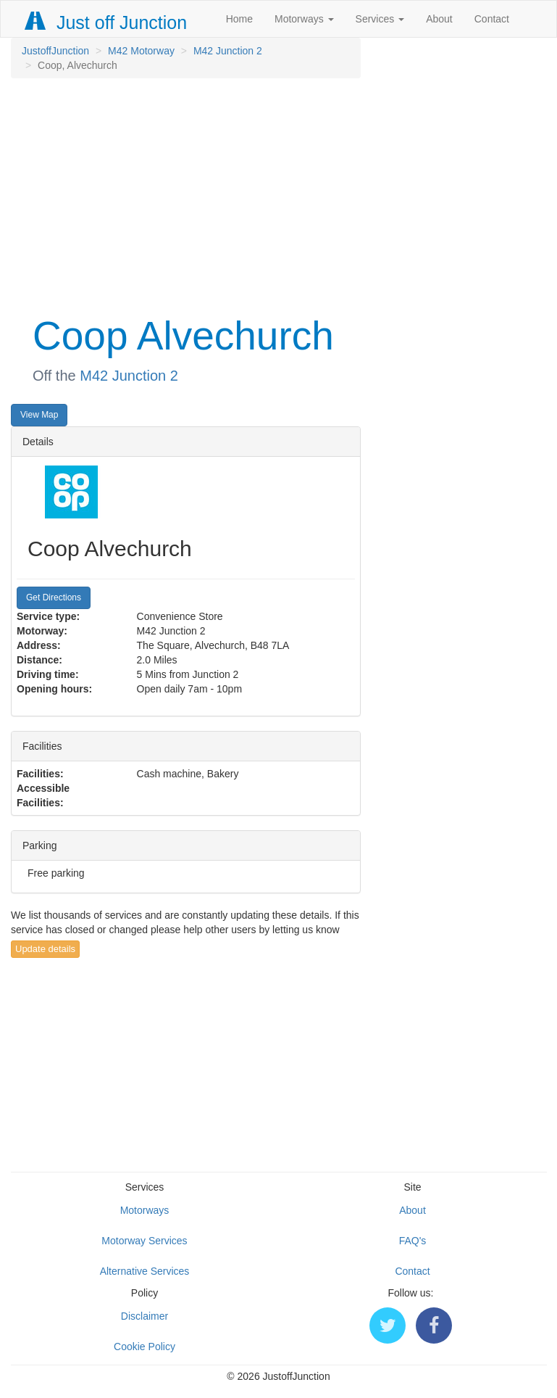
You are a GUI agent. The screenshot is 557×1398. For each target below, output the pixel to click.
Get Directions (53, 597)
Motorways (304, 19)
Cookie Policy (144, 1346)
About (439, 19)
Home (239, 19)
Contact (491, 19)
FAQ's (413, 1240)
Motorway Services (144, 1240)
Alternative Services (145, 1271)
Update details (45, 948)
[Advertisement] (185, 194)
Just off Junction (106, 22)
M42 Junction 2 (227, 51)
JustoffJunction (55, 51)
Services (380, 19)
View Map (39, 415)
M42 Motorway (141, 51)
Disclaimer (144, 1316)
